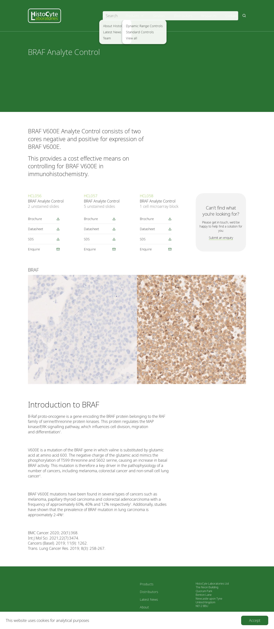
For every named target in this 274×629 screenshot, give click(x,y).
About (110, 15)
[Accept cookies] (254, 620)
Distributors (183, 15)
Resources (209, 15)
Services (159, 15)
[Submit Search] (244, 15)
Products (134, 15)
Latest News (149, 599)
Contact (231, 15)
